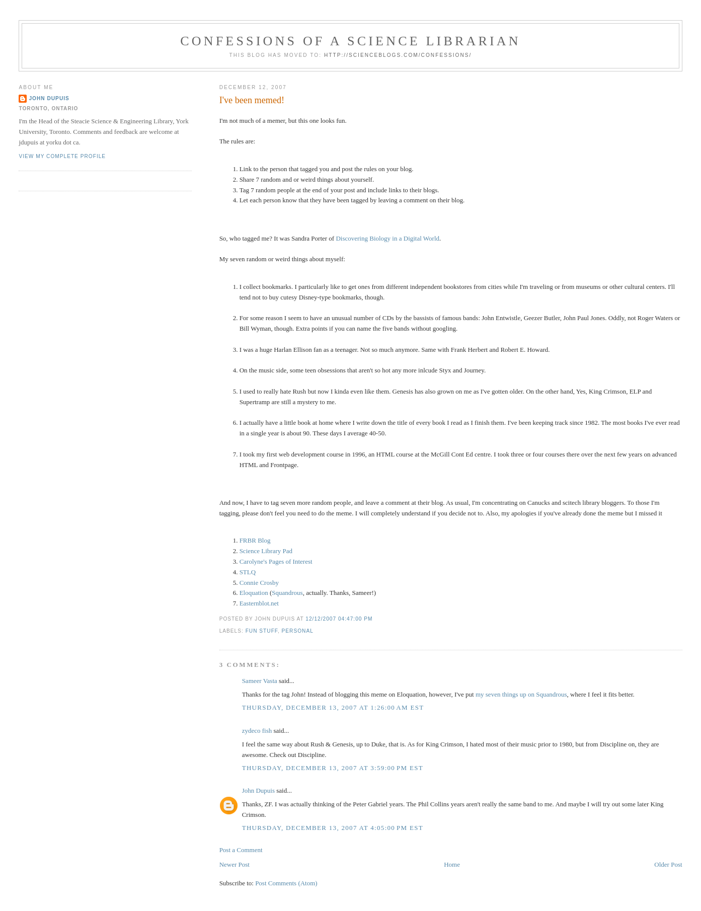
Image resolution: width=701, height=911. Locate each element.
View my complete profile (62, 156)
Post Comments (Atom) (286, 883)
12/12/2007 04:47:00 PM (338, 619)
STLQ (248, 572)
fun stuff (262, 631)
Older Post (668, 864)
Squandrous (287, 592)
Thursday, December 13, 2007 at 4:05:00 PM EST (332, 827)
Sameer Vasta (259, 681)
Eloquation (254, 592)
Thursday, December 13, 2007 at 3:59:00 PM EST (332, 768)
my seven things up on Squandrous (521, 694)
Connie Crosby (259, 582)
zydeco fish (257, 730)
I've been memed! (252, 100)
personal (298, 631)
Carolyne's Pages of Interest (276, 561)
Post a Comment (241, 850)
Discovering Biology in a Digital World (387, 238)
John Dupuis (258, 790)
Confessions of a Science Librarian (350, 41)
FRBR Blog (255, 540)
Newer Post (234, 864)
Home (452, 864)
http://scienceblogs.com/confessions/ (398, 55)
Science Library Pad (266, 551)
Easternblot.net (259, 603)
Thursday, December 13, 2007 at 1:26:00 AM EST (333, 707)
